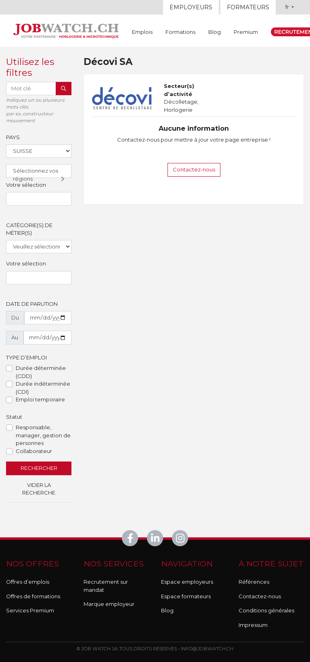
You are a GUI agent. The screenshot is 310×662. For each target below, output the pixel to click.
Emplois (142, 32)
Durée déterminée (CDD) (41, 372)
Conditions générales (266, 610)
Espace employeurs (187, 581)
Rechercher (39, 468)
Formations (180, 32)
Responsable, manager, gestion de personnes (43, 435)
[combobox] (38, 199)
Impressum (253, 625)
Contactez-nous (194, 169)
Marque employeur (109, 604)
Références (254, 581)
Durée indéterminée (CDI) (43, 387)
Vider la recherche (38, 489)
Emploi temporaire (40, 399)
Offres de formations (33, 596)
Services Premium (30, 610)
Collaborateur (34, 451)
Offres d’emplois (27, 581)
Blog (214, 32)
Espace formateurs (186, 596)
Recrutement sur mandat (106, 585)
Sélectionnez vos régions (39, 172)
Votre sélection (26, 185)
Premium (246, 32)
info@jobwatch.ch (207, 649)
